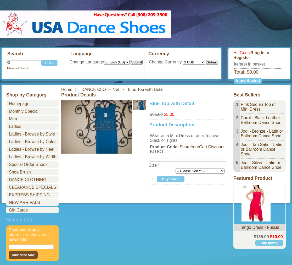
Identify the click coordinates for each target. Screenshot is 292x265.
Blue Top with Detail (146, 89)
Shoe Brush (20, 172)
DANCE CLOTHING (100, 89)
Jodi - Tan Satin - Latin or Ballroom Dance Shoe (261, 149)
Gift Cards (18, 210)
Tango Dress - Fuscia (259, 227)
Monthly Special (23, 111)
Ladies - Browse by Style (32, 134)
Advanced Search (18, 68)
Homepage (19, 103)
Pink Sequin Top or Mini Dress (258, 106)
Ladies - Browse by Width (32, 157)
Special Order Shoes (28, 164)
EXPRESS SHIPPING (29, 195)
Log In (258, 53)
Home (66, 89)
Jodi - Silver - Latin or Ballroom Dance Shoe (261, 165)
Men (13, 119)
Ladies (15, 126)
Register (241, 57)
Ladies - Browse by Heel (31, 149)
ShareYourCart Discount (201, 147)
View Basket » (248, 81)
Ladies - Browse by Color (32, 141)
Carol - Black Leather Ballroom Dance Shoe (261, 120)
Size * (154, 165)
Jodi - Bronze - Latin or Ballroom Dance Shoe (262, 133)
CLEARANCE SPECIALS (32, 187)
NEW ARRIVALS (24, 202)
